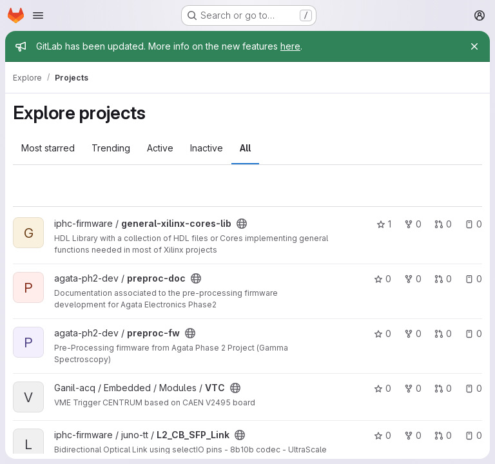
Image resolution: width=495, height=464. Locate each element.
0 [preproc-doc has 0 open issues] (473, 278)
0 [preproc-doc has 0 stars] (382, 278)
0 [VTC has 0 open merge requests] (443, 388)
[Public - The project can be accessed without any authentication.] (242, 223)
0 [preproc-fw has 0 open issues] (473, 333)
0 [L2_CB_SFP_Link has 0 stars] (382, 435)
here (290, 46)
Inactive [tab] (206, 147)
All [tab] (245, 147)
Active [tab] (160, 147)
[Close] (474, 46)
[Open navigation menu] (38, 15)
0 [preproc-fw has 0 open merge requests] (443, 333)
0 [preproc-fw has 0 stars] (382, 333)
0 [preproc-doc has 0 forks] (413, 278)
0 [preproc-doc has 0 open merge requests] (443, 278)
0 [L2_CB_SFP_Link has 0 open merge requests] (443, 435)
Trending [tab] (111, 147)
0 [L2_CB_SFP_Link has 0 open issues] (473, 435)
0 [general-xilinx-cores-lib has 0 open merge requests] (443, 223)
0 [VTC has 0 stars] (382, 388)
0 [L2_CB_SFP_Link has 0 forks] (413, 435)
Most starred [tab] (48, 147)
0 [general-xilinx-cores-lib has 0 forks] (413, 223)
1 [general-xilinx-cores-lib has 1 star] (383, 223)
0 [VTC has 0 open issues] (473, 388)
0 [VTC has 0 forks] (413, 388)
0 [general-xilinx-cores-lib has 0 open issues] (473, 223)
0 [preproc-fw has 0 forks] (413, 333)
